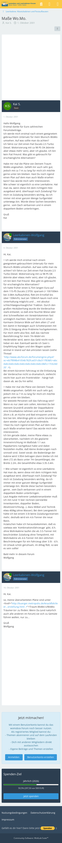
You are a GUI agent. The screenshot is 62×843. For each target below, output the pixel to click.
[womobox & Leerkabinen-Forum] (18, 4)
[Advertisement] (31, 67)
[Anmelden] (49, 4)
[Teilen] (57, 28)
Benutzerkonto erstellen (40, 757)
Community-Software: (31, 838)
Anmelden (14, 757)
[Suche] (41, 4)
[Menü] (57, 4)
